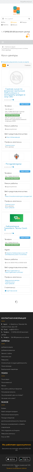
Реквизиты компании (8, 433)
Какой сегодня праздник (9, 411)
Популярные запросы (8, 392)
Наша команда (6, 366)
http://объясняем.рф (13, 137)
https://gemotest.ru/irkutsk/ (14, 272)
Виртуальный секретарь (9, 369)
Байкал (3, 408)
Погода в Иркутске (7, 418)
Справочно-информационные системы (15, 48)
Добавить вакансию (8, 350)
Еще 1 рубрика (9, 207)
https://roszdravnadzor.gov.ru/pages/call (18, 196)
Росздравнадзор (13, 164)
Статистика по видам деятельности (14, 363)
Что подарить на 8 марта (10, 430)
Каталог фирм (10, 47)
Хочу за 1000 (5, 437)
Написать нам (6, 356)
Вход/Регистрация (26, 1)
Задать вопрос (25, 104)
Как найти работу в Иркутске (11, 389)
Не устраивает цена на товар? (12, 395)
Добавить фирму (7, 347)
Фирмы (14, 22)
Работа (4, 24)
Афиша (14, 24)
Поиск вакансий (6, 382)
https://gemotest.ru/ (13, 270)
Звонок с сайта (6, 353)
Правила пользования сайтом (16, 468)
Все (3, 22)
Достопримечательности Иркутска (13, 421)
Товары (23, 22)
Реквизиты (4, 360)
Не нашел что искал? (8, 398)
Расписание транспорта (9, 414)
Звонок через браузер (12, 115)
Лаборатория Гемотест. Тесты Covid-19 (15, 228)
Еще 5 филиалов (11, 290)
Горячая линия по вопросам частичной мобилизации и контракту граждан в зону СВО (14, 93)
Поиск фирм (5, 379)
